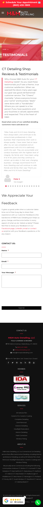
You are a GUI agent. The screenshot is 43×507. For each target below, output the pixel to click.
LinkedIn (18, 228)
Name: (5, 250)
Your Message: (9, 272)
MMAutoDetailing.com (22, 350)
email (25, 228)
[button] (14, 500)
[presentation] (18, 298)
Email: (5, 261)
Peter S (17, 179)
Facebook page (8, 228)
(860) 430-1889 (22, 347)
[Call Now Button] (38, 502)
